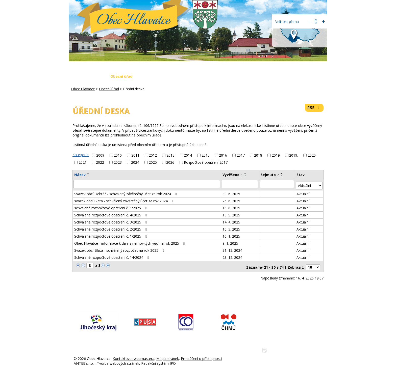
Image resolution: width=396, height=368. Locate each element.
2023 (118, 162)
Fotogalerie (229, 76)
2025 (153, 162)
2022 (100, 162)
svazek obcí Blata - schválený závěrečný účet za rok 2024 (124, 199)
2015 (206, 155)
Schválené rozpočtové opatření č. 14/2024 (112, 255)
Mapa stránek (167, 355)
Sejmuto (270, 174)
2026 (170, 162)
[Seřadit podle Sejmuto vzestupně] (282, 173)
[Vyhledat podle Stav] (309, 184)
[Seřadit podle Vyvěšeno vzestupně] (246, 173)
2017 (241, 155)
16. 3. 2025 (231, 227)
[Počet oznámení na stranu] (313, 264)
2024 (135, 162)
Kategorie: (80, 154)
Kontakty (292, 76)
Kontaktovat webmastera (133, 355)
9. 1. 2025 (230, 241)
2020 (312, 155)
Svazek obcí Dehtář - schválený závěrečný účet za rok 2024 (126, 192)
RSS (314, 107)
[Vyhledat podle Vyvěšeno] (240, 184)
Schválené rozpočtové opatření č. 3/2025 (111, 220)
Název (80, 174)
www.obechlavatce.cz (287, 338)
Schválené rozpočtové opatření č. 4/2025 (111, 213)
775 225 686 (280, 322)
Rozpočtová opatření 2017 (206, 162)
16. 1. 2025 (231, 234)
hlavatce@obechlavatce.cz (291, 330)
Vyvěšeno (233, 174)
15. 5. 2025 (231, 213)
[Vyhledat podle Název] (146, 184)
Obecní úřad (121, 76)
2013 (170, 155)
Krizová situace (195, 76)
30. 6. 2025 (231, 192)
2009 (100, 155)
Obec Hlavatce (133, 21)
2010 (118, 155)
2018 (258, 155)
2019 (276, 155)
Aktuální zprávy (156, 76)
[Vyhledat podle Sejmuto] (277, 184)
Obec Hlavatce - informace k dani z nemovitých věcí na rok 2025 (130, 241)
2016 (223, 155)
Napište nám (262, 76)
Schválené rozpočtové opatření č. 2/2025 (111, 227)
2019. (293, 155)
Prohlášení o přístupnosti (201, 355)
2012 (153, 155)
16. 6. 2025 (231, 206)
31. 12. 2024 (232, 248)
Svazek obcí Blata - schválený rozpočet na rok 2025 (120, 248)
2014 (188, 155)
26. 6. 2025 (231, 199)
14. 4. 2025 (231, 220)
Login (316, 76)
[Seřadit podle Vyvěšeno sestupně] (246, 175)
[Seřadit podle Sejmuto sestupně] (282, 175)
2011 (135, 155)
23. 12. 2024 (232, 255)
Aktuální (303, 192)
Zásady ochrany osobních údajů (296, 347)
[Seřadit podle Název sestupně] (88, 175)
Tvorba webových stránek (118, 360)
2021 (83, 162)
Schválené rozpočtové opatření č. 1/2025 (111, 234)
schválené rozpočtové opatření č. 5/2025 (111, 206)
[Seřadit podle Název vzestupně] (88, 173)
